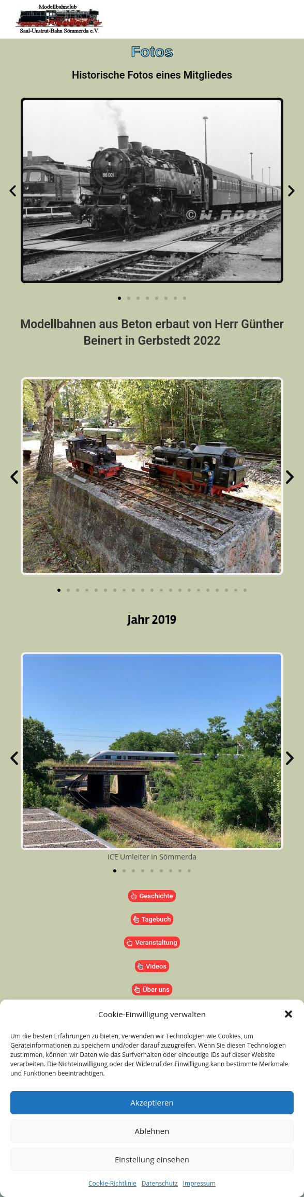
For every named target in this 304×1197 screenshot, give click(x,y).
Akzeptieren (151, 1102)
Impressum (199, 1183)
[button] (288, 1014)
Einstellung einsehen (152, 1159)
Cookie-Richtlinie (112, 1183)
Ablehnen (152, 1131)
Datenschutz (160, 1183)
